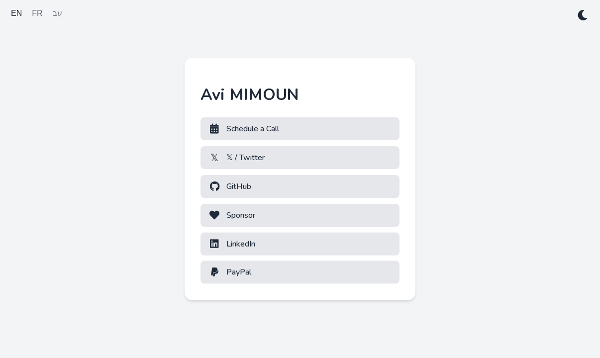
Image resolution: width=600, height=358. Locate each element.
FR (37, 13)
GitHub (229, 186)
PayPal (229, 272)
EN (16, 13)
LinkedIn (231, 243)
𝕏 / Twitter (236, 157)
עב (57, 13)
